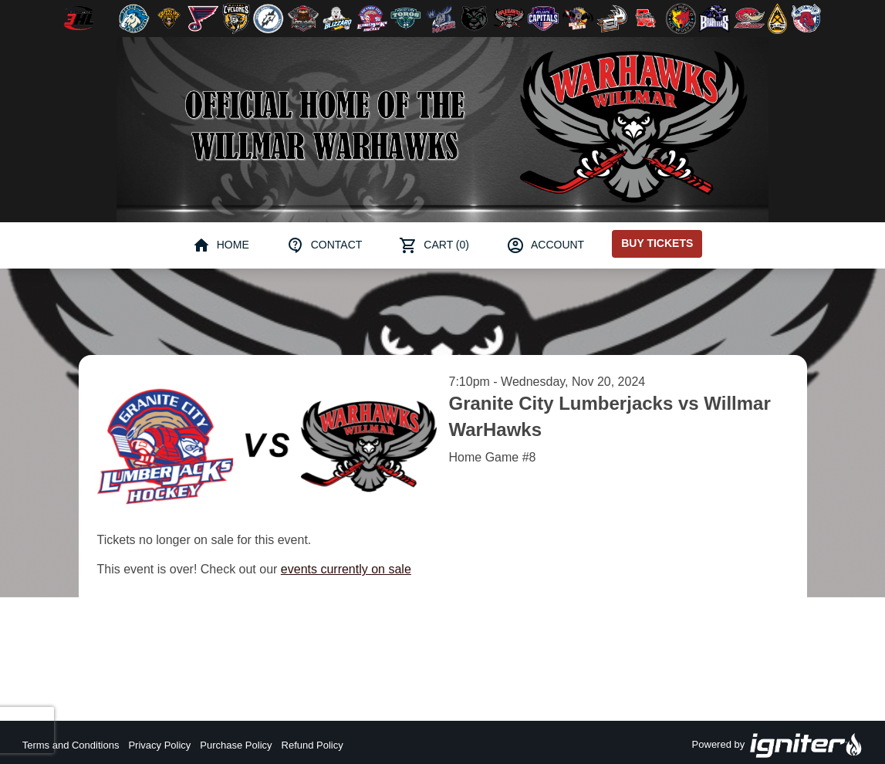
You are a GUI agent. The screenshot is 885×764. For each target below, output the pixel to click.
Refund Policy (312, 745)
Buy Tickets (657, 243)
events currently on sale (346, 569)
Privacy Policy (159, 745)
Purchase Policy (236, 745)
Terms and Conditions (71, 745)
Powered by (777, 745)
